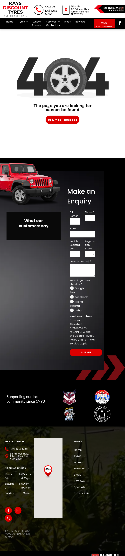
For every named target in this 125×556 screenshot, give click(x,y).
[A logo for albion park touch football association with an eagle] (69, 396)
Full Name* (74, 214)
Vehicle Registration (75, 245)
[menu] (7, 14)
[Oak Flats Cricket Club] (69, 413)
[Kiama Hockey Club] (102, 413)
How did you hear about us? (80, 282)
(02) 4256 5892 (51, 12)
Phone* (89, 212)
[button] (48, 471)
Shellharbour (18, 533)
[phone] (8, 518)
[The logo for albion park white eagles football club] (102, 396)
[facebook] (119, 24)
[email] (17, 511)
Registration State (90, 245)
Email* (73, 228)
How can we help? (80, 261)
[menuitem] (10, 21)
